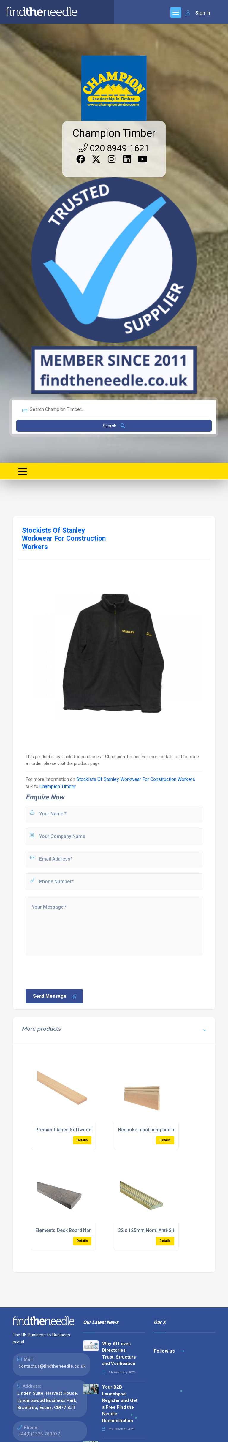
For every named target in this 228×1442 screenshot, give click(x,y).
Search (114, 426)
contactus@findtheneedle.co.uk (52, 1366)
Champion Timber (114, 133)
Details (82, 1140)
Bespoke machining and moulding (155, 1130)
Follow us (169, 1351)
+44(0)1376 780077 (39, 1434)
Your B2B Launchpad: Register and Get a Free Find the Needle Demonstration (119, 1403)
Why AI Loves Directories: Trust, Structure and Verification (119, 1354)
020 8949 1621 (114, 148)
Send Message (55, 996)
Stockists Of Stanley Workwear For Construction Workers (135, 779)
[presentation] (70, 971)
